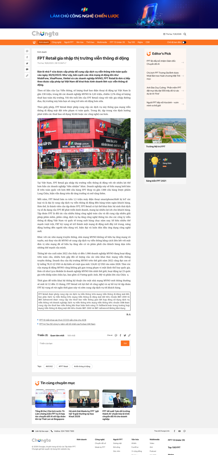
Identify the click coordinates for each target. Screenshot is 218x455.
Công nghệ (58, 42)
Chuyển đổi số (100, 434)
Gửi (125, 343)
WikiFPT (153, 446)
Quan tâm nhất (57, 335)
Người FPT (71, 42)
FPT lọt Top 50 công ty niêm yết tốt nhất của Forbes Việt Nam (67, 324)
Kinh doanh (44, 42)
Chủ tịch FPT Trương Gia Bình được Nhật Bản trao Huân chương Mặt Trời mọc (165, 75)
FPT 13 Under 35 (125, 42)
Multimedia (109, 42)
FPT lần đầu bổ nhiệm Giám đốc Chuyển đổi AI (165, 62)
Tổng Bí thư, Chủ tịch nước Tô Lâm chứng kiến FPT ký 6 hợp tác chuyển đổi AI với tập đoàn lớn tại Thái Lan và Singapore (50, 406)
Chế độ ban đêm (176, 42)
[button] (134, 392)
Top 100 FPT (174, 438)
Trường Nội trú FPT (155, 146)
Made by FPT (100, 438)
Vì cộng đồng (137, 442)
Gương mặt (117, 434)
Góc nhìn (116, 442)
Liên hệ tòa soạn (40, 422)
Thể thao (96, 42)
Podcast (153, 442)
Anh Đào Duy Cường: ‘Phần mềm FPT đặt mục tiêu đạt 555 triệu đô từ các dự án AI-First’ (165, 90)
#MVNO (49, 357)
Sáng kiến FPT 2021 (156, 180)
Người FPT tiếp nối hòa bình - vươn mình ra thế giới (165, 104)
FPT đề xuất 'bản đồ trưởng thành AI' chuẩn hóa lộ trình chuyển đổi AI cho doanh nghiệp (116, 406)
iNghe (150, 42)
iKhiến (134, 434)
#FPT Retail (63, 357)
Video (152, 434)
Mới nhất (71, 335)
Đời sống (116, 438)
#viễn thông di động (82, 357)
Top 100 (140, 42)
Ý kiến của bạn (84, 343)
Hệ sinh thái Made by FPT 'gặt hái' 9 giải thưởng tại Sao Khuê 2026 (84, 405)
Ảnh (151, 438)
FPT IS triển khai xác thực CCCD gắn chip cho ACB (62, 320)
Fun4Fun (135, 438)
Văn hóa (84, 42)
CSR (160, 42)
